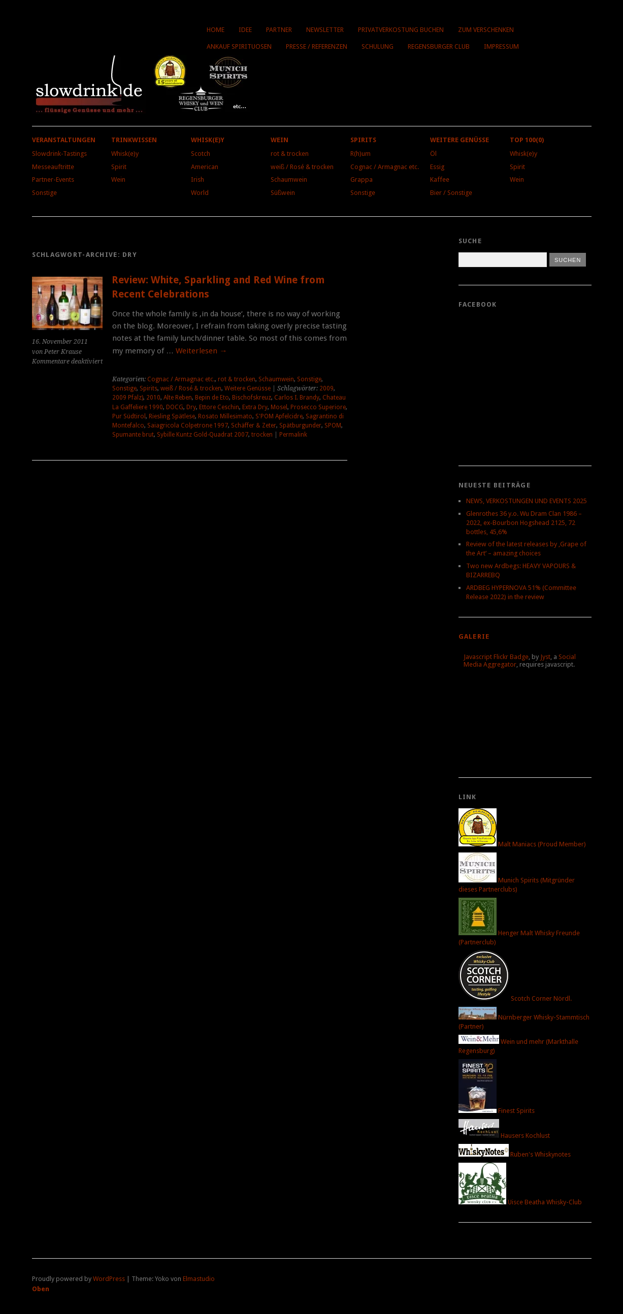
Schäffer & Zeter (253, 425)
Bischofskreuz (251, 397)
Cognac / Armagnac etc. (384, 167)
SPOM (332, 425)
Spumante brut (133, 434)
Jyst (545, 657)
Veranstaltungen (63, 140)
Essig (437, 167)
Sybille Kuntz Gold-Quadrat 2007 (202, 434)
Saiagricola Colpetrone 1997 (187, 425)
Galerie (474, 636)
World (200, 192)
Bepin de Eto (212, 397)
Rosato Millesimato (225, 416)
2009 (326, 388)
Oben (40, 1289)
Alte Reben (177, 397)
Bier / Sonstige (451, 192)
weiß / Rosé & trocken (302, 167)
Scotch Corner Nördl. (515, 998)
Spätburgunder (300, 425)
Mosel (279, 407)
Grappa (361, 179)
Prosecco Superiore (318, 407)
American (204, 167)
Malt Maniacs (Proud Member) (522, 844)
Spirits (363, 140)
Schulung (378, 46)
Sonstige (44, 192)
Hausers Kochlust (504, 1135)
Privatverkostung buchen (401, 30)
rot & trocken (290, 153)
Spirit (118, 167)
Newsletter (325, 30)
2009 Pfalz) (127, 397)
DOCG (174, 407)
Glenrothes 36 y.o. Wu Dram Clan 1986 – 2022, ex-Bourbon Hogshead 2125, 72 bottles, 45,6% (524, 523)
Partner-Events (53, 179)
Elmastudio (199, 1279)
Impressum (501, 46)
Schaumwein (289, 179)
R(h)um (360, 153)
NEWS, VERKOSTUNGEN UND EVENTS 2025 (526, 501)
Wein (118, 179)
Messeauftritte (53, 167)
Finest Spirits (496, 1110)
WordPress (109, 1279)
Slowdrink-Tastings (59, 153)
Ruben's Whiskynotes (514, 1154)
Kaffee (439, 179)
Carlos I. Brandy (296, 397)
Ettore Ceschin (219, 407)
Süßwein (283, 192)
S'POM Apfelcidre (279, 416)
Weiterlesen (201, 350)
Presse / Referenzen (316, 46)
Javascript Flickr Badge (496, 657)
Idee (245, 30)
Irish (197, 179)
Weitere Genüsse (459, 140)
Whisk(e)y (125, 153)
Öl (433, 153)
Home (215, 30)
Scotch (200, 153)
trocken (262, 434)
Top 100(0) (527, 140)
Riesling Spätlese (172, 416)
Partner (279, 30)
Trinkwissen (134, 140)
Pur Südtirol (129, 416)
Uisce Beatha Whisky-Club (520, 1202)
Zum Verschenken (486, 30)
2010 (153, 397)
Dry (191, 407)
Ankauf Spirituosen (239, 46)
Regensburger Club (439, 46)
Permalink (293, 434)
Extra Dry (255, 407)
